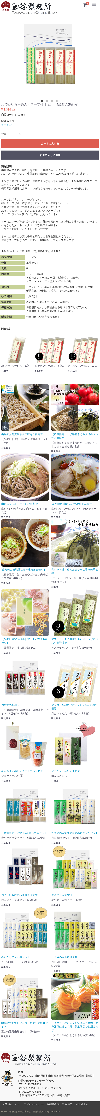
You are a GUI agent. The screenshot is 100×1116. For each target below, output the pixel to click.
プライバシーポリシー (33, 1104)
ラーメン (6, 124)
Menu (94, 3)
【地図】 (90, 1075)
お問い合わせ (81, 1104)
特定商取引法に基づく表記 (59, 1104)
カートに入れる (50, 143)
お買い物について (11, 1104)
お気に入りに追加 (50, 155)
